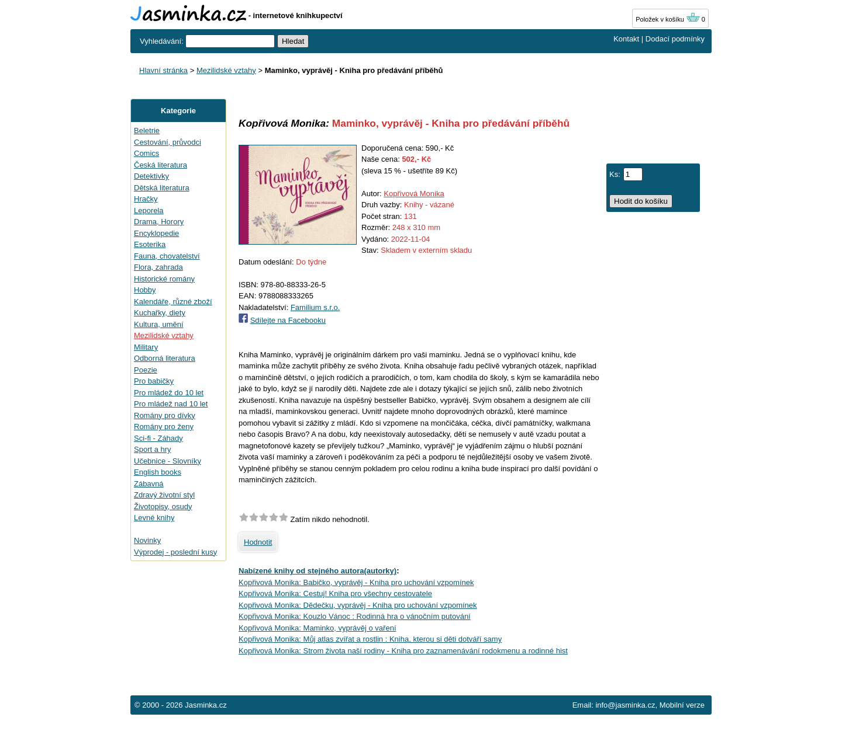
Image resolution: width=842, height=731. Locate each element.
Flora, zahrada (158, 267)
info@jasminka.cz (625, 705)
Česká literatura (160, 165)
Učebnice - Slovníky (167, 461)
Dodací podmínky (675, 38)
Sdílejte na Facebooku (288, 320)
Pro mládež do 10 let (168, 392)
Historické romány (164, 278)
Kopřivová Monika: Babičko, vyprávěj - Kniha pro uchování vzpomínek (356, 582)
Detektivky (151, 176)
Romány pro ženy (164, 426)
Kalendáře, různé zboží (173, 301)
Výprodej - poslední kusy (175, 552)
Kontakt (626, 38)
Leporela (149, 210)
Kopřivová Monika (414, 193)
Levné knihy (154, 517)
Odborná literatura (164, 358)
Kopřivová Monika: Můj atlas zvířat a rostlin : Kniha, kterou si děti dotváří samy (370, 639)
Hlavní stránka (163, 70)
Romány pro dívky (164, 415)
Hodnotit (258, 542)
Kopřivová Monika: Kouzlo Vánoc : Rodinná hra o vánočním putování (355, 616)
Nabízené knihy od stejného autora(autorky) (317, 570)
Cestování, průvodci (167, 142)
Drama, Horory (159, 221)
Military (146, 347)
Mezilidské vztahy (226, 70)
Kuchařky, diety (159, 312)
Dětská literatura (161, 187)
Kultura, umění (159, 324)
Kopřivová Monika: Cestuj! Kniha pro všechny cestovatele (335, 593)
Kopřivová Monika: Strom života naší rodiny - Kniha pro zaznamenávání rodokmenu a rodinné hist (403, 650)
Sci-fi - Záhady (158, 438)
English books (157, 472)
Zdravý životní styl (164, 494)
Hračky (145, 198)
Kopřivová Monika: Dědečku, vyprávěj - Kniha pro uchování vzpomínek (358, 605)
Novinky (147, 540)
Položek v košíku (668, 19)
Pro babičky (154, 381)
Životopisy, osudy (163, 506)
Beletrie (147, 130)
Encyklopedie (156, 233)
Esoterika (149, 244)
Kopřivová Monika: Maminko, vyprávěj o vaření (317, 628)
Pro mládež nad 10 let (171, 403)
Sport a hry (152, 449)
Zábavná (149, 483)
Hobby (145, 290)
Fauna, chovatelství (167, 256)
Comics (146, 153)
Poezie (145, 369)
